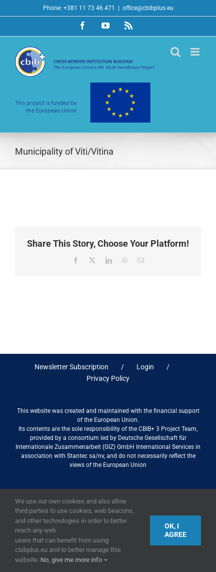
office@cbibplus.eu (148, 8)
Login (145, 367)
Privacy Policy (108, 378)
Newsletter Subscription (71, 367)
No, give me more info (74, 559)
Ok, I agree (175, 530)
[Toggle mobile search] (175, 52)
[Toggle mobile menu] (195, 52)
